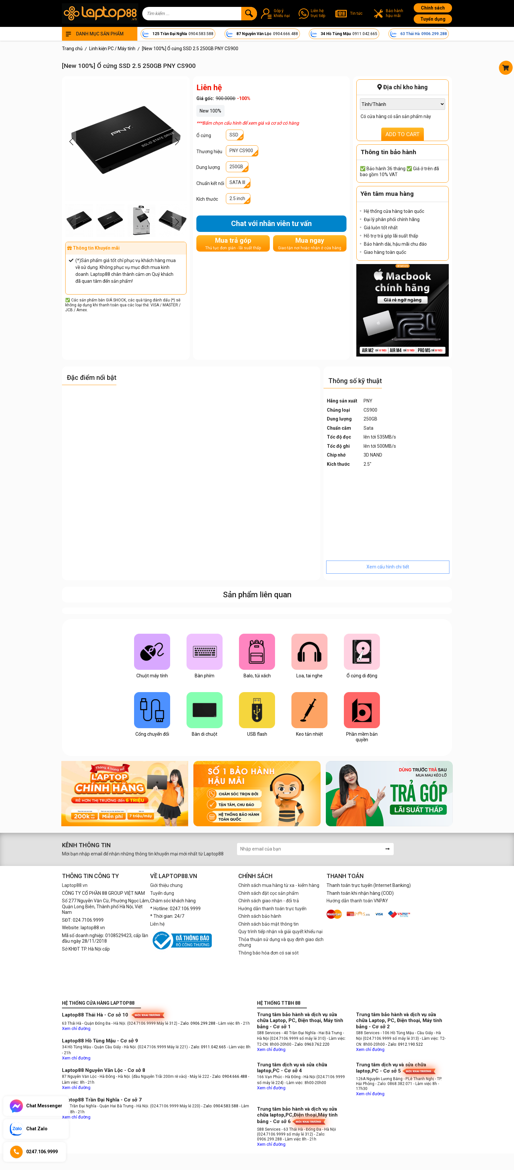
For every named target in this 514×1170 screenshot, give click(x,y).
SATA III (237, 182)
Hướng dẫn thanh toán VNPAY (357, 900)
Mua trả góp (233, 243)
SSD (233, 134)
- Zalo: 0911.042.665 (208, 1047)
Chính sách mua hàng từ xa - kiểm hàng (278, 885)
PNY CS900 (241, 150)
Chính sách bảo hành (259, 916)
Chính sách (433, 7)
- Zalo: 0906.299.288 (197, 1023)
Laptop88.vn (75, 885)
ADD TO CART (403, 134)
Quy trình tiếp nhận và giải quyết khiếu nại (280, 931)
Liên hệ (157, 924)
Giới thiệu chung (166, 885)
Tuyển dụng (432, 19)
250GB (236, 166)
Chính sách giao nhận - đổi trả (268, 900)
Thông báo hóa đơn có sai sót (268, 952)
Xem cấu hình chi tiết (387, 566)
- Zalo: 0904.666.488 (228, 1076)
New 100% (210, 110)
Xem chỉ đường (76, 1028)
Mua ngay (309, 243)
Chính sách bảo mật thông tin (268, 924)
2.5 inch (237, 198)
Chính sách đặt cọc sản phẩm (268, 893)
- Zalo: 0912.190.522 (404, 1044)
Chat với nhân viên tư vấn (271, 223)
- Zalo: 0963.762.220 (310, 1044)
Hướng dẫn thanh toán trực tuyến (272, 908)
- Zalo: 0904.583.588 (219, 1106)
